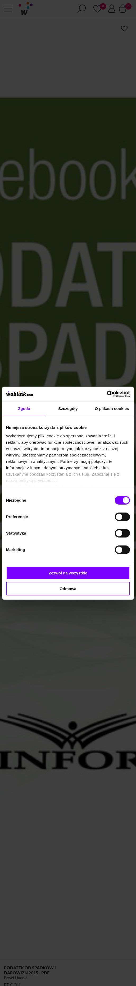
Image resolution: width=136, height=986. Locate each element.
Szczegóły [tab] (68, 408)
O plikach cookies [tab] (112, 408)
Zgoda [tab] (24, 408)
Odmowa (68, 588)
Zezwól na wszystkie (68, 573)
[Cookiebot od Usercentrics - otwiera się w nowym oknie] (107, 394)
